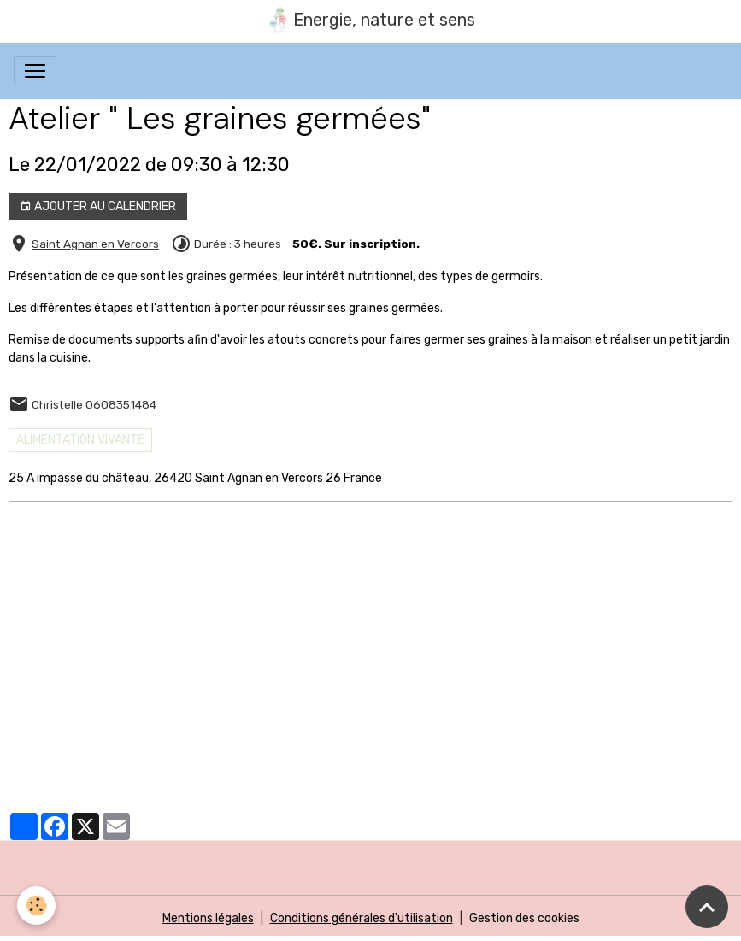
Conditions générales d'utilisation (361, 918)
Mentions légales (208, 918)
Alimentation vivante (80, 439)
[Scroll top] (706, 906)
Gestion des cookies (524, 918)
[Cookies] (36, 905)
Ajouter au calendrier (98, 207)
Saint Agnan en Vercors (95, 243)
